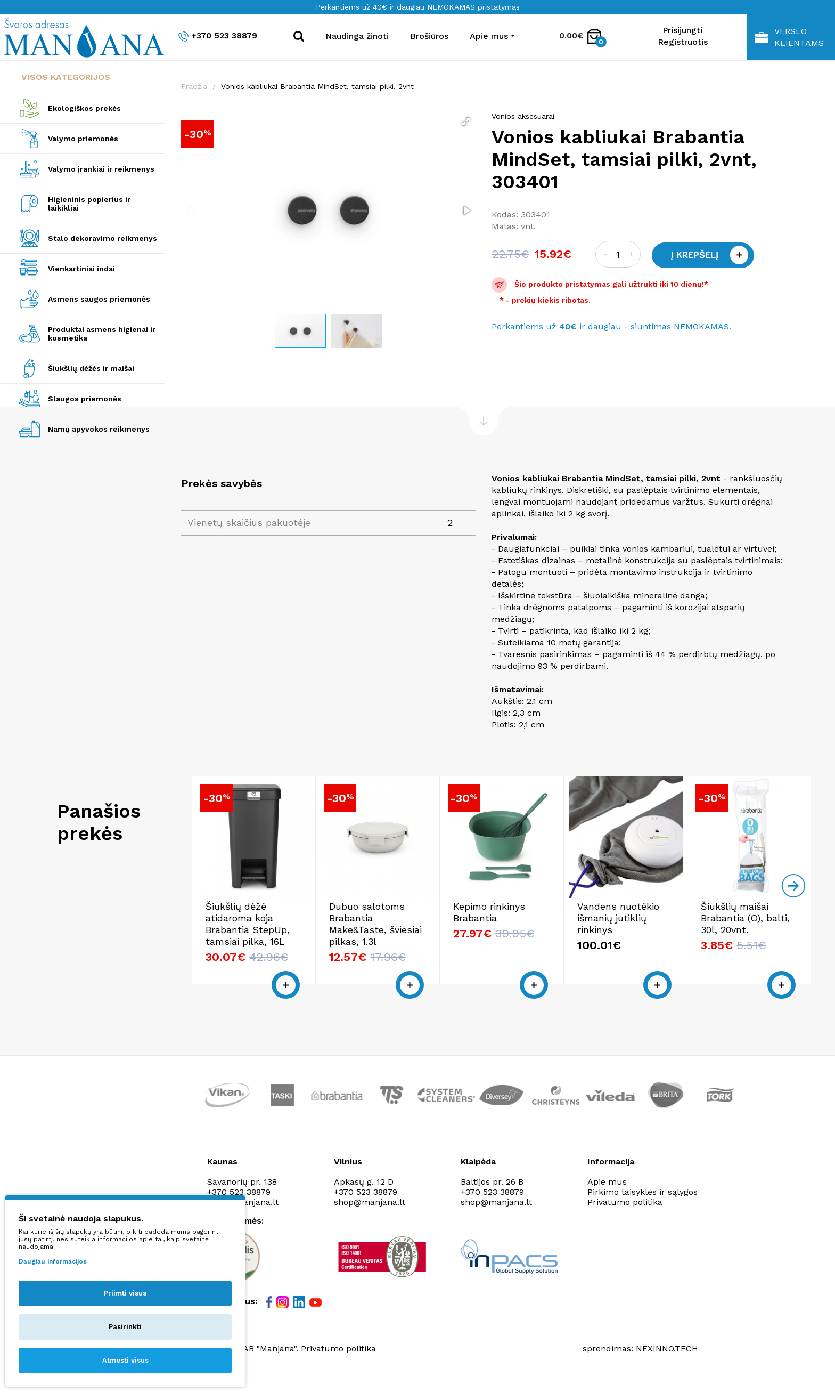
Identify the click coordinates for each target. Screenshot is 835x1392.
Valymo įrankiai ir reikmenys (101, 169)
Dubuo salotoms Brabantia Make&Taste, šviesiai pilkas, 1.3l (423, 934)
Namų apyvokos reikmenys (99, 429)
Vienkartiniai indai (81, 268)
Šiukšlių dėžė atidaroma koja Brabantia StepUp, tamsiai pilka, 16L (263, 934)
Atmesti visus (125, 1360)
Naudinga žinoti (357, 36)
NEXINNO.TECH (667, 1366)
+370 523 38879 (217, 36)
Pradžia (194, 86)
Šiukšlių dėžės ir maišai (91, 368)
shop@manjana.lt (369, 1218)
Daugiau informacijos (53, 1261)
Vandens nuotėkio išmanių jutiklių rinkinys (731, 928)
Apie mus (607, 1198)
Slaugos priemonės (84, 398)
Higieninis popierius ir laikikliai (89, 203)
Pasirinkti (125, 1327)
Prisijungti (682, 30)
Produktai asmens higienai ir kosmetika (101, 333)
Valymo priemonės (83, 138)
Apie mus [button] (489, 36)
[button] (465, 121)
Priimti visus (125, 1293)
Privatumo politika (624, 1218)
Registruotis (683, 42)
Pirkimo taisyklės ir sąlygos (642, 1208)
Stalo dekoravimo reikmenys (102, 238)
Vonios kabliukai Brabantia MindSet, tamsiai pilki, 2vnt (317, 86)
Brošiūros (429, 36)
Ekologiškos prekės (84, 108)
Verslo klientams (789, 37)
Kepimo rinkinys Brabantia (576, 922)
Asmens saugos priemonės (99, 299)
